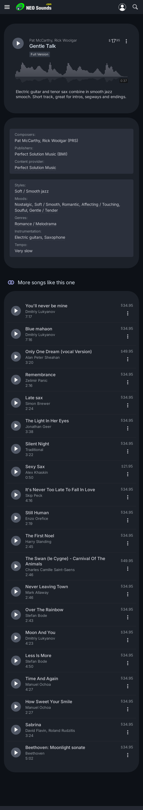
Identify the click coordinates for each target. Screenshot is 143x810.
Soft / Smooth (47, 204)
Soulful (21, 210)
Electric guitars (28, 237)
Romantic (70, 204)
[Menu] (7, 7)
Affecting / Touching (100, 204)
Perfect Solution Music (35, 167)
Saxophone (54, 237)
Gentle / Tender (43, 210)
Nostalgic (23, 204)
